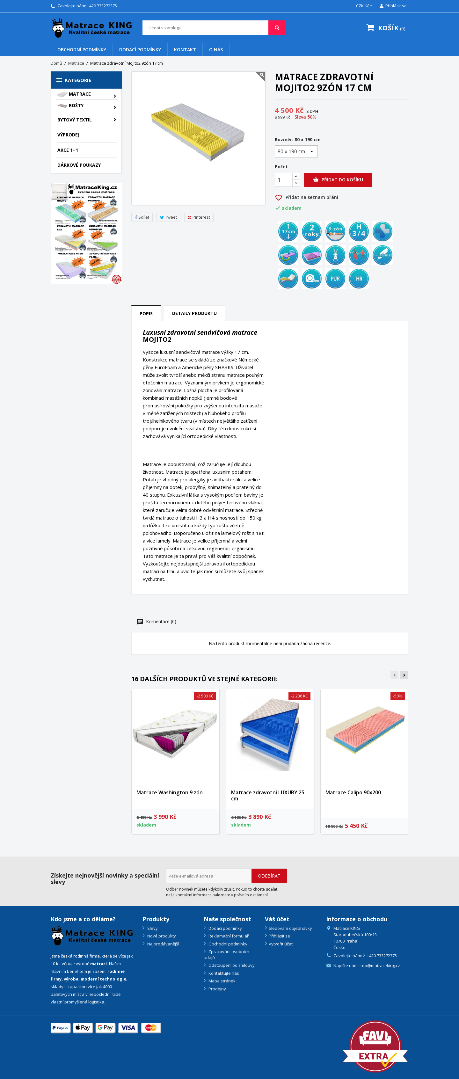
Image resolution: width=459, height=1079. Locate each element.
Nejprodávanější (162, 944)
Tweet (168, 217)
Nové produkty (161, 936)
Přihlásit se (279, 936)
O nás (216, 50)
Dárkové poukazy (79, 165)
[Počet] (284, 180)
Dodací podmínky (140, 50)
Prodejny (217, 989)
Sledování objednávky (290, 928)
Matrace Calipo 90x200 (353, 792)
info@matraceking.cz (380, 965)
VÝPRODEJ (68, 135)
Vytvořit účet (281, 944)
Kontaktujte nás (223, 973)
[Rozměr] (296, 151)
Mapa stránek (222, 981)
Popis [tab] (146, 313)
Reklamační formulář (228, 936)
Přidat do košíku (338, 180)
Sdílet (142, 217)
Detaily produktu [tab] (194, 313)
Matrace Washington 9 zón (169, 792)
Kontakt (185, 50)
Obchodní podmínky (81, 50)
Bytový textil (74, 120)
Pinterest (199, 217)
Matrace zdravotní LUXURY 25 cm (267, 795)
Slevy (152, 928)
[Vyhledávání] (214, 27)
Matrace (74, 94)
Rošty (70, 106)
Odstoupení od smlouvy (231, 965)
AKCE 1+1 (67, 150)
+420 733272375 (102, 6)
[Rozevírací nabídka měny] (365, 6)
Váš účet (277, 919)
